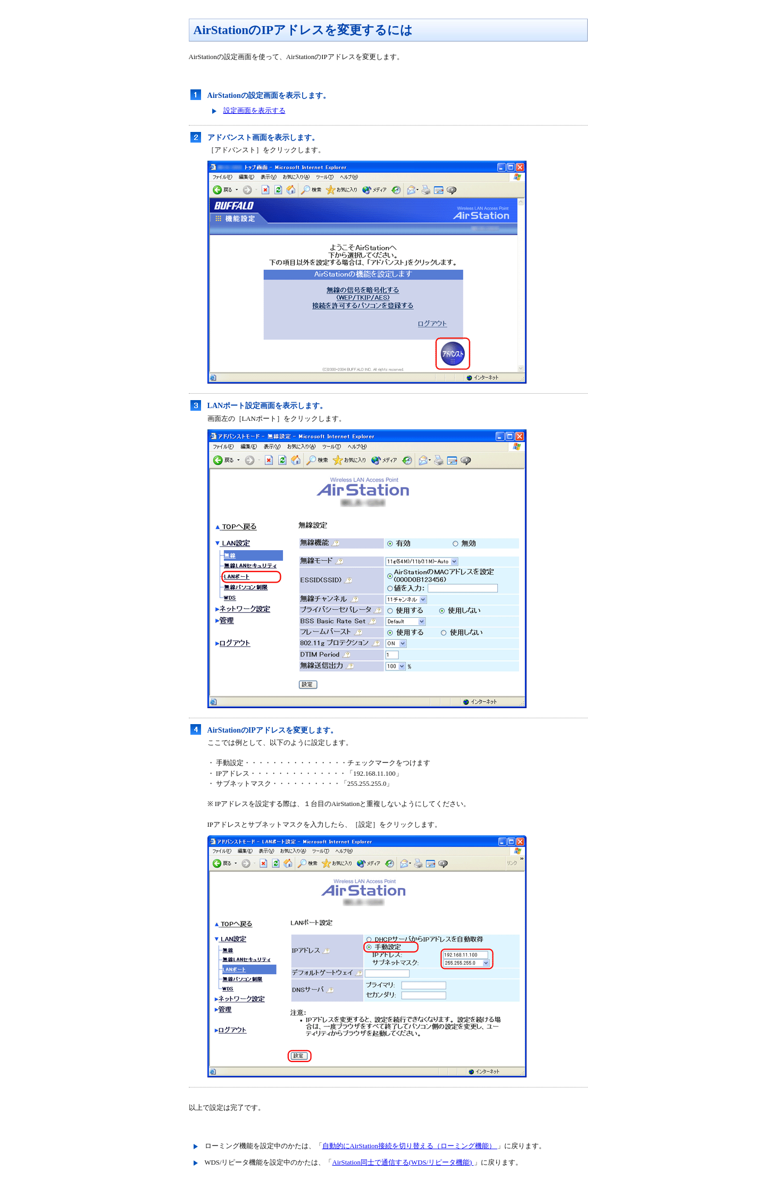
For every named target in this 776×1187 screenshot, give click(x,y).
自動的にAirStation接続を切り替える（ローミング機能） (410, 1146)
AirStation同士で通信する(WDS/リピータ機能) (403, 1162)
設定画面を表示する (254, 110)
